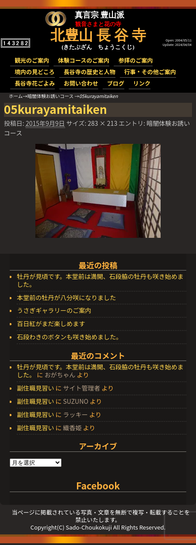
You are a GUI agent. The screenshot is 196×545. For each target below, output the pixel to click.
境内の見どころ (35, 72)
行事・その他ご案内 (150, 72)
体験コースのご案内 (83, 60)
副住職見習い (35, 387)
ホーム (16, 96)
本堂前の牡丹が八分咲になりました (66, 298)
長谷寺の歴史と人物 (89, 72)
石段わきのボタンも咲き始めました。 (69, 337)
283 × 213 (102, 123)
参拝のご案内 (135, 60)
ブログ (115, 83)
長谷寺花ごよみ (35, 83)
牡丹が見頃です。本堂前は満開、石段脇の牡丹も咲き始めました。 (100, 281)
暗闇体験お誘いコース (50, 96)
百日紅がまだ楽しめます (51, 324)
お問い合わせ (81, 83)
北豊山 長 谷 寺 (98, 35)
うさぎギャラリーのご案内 (54, 311)
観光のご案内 (32, 60)
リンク (141, 83)
